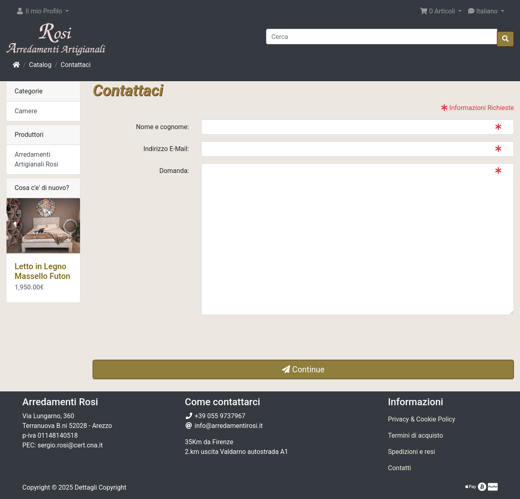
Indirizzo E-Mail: (166, 149)
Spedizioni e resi (411, 452)
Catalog (40, 65)
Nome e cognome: (162, 127)
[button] (42, 11)
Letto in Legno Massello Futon (42, 271)
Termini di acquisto (415, 435)
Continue (303, 369)
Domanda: (174, 171)
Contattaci (76, 65)
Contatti (399, 468)
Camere (26, 111)
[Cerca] (381, 36)
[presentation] (263, 337)
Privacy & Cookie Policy (421, 419)
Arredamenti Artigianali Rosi (36, 159)
